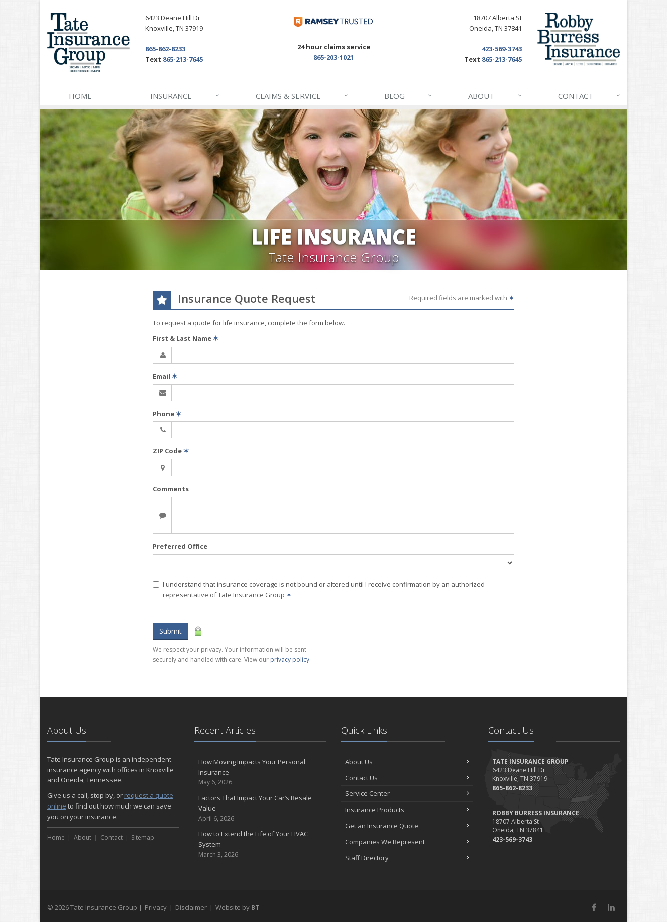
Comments (171, 488)
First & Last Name (185, 338)
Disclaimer (191, 907)
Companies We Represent (407, 841)
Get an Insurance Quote (407, 825)
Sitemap (142, 837)
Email (165, 376)
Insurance (185, 95)
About (495, 95)
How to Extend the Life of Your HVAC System (260, 844)
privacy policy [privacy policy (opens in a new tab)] (289, 659)
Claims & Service (302, 95)
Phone (167, 413)
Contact (589, 95)
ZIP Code (171, 450)
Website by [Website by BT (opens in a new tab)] (237, 907)
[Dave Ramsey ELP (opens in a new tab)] (333, 22)
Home (80, 96)
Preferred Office (180, 546)
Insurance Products (407, 809)
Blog (408, 95)
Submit (170, 631)
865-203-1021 (333, 57)
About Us (407, 761)
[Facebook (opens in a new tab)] (594, 907)
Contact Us (407, 777)
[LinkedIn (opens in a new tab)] (611, 907)
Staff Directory (407, 857)
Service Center (407, 793)
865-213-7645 (183, 59)
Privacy (156, 907)
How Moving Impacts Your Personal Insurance (260, 772)
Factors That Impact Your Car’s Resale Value (260, 808)
